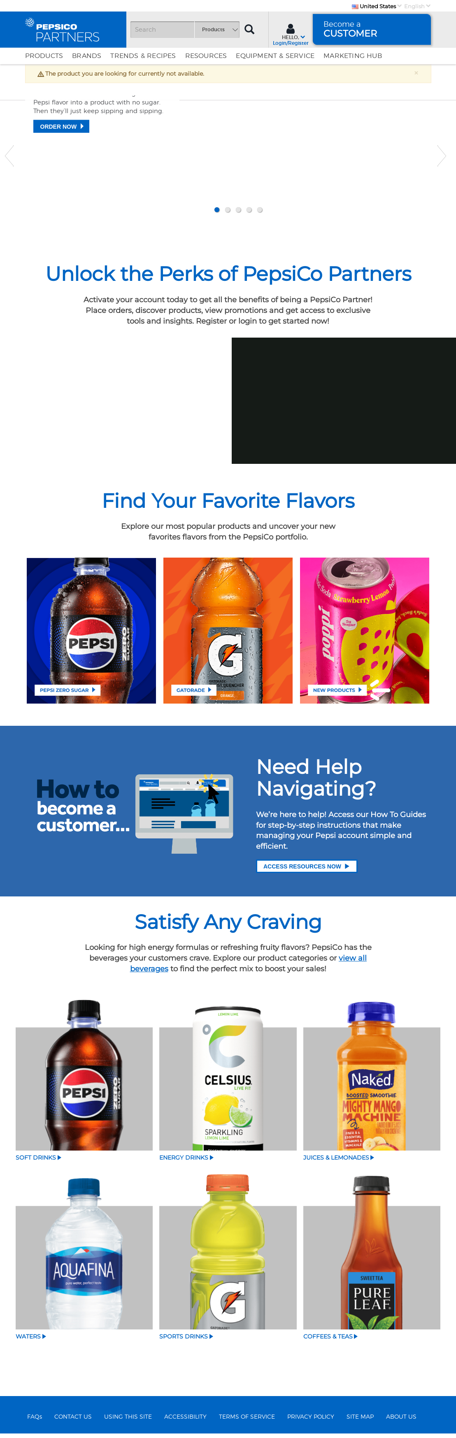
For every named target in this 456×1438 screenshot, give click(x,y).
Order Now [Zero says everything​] (58, 183)
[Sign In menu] (291, 34)
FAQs (34, 1421)
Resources (206, 56)
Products (44, 56)
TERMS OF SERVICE (247, 1421)
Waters (28, 1340)
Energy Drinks (183, 1161)
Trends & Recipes (143, 56)
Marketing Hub (352, 56)
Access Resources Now (306, 869)
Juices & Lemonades (336, 1161)
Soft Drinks (36, 1161)
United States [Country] (374, 6)
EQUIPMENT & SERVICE (275, 56)
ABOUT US (401, 1421)
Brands (86, 56)
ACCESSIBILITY (185, 1421)
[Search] (184, 29)
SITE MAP (360, 1421)
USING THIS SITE (128, 1421)
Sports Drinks (183, 1340)
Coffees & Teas (328, 1340)
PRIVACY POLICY (310, 1421)
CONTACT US (73, 1421)
